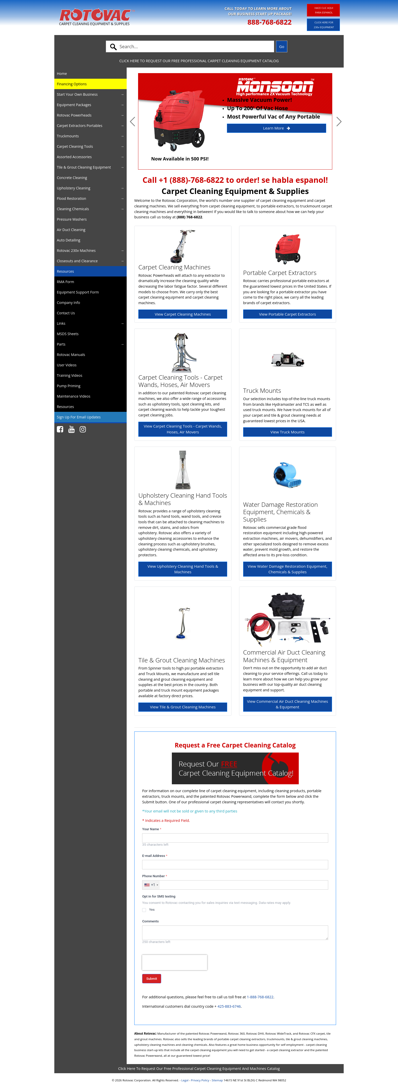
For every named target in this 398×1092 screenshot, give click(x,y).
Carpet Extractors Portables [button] (79, 125)
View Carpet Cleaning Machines (183, 314)
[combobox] (151, 885)
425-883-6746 (229, 1006)
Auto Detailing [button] (68, 240)
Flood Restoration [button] (71, 198)
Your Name (151, 829)
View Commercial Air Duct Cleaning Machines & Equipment (287, 704)
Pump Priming (68, 385)
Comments (150, 921)
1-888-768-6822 (260, 997)
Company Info (68, 302)
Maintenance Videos (73, 396)
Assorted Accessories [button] (74, 156)
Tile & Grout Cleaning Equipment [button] (84, 167)
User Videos (67, 365)
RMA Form (65, 281)
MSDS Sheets (67, 333)
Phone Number (154, 876)
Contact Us (66, 313)
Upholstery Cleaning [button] (73, 188)
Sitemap (217, 1080)
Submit (151, 979)
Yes (152, 909)
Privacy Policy (200, 1080)
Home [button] (62, 73)
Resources (65, 271)
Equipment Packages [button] (74, 104)
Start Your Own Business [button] (77, 94)
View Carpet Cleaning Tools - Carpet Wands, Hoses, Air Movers (183, 428)
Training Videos (69, 375)
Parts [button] (61, 344)
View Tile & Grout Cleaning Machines (182, 706)
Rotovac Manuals (71, 354)
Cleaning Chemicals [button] (73, 208)
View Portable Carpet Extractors (287, 314)
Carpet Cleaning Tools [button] (75, 146)
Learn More (276, 128)
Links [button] (61, 323)
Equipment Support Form (78, 292)
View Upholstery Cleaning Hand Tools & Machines (182, 569)
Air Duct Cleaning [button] (71, 229)
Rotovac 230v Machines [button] (76, 250)
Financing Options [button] (72, 84)
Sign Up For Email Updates (79, 417)
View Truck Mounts (288, 431)
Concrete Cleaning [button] (72, 177)
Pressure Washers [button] (72, 219)
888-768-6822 (269, 22)
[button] (132, 121)
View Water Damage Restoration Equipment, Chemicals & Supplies (287, 569)
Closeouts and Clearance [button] (77, 260)
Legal (184, 1080)
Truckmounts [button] (68, 136)
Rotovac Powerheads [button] (74, 115)
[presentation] (174, 962)
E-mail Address (154, 856)
